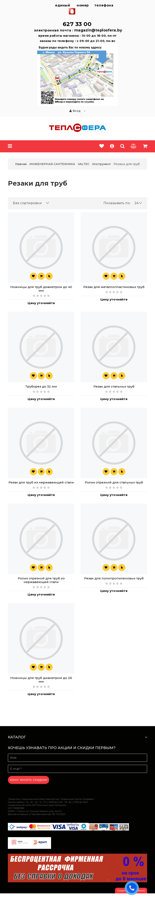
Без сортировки (31, 203)
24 (138, 203)
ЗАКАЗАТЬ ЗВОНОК (133, 887)
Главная (21, 164)
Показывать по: (117, 203)
